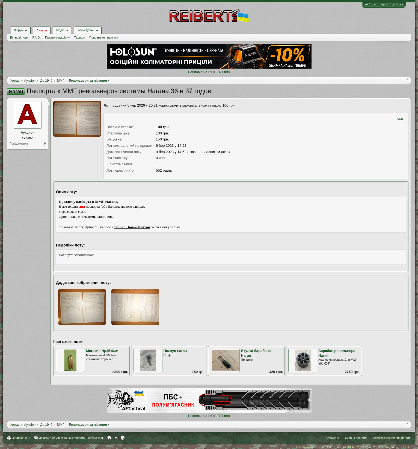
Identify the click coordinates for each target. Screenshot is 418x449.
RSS (122, 438)
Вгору (116, 438)
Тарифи (79, 37)
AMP (400, 119)
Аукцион (28, 132)
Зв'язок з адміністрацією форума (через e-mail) (72, 437)
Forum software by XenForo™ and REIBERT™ (353, 447)
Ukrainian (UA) (21, 437)
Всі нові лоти (19, 37)
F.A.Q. (36, 37)
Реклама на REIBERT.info (209, 72)
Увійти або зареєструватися (383, 4)
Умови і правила (356, 437)
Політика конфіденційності (391, 437)
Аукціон (41, 30)
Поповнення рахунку (103, 37)
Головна (109, 438)
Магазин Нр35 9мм (102, 351)
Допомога (332, 437)
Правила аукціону (57, 37)
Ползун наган (175, 351)
